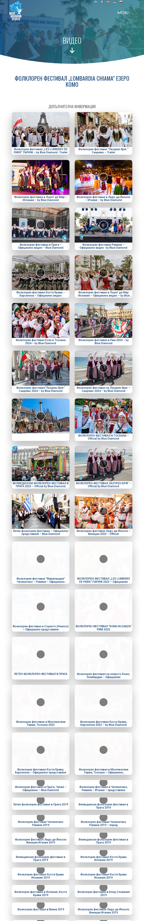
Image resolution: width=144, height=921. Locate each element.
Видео (72, 826)
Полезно (72, 835)
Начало (72, 816)
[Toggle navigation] (70, 13)
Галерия (72, 830)
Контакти (72, 840)
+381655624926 (73, 893)
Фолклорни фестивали (72, 821)
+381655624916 (73, 888)
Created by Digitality (72, 918)
